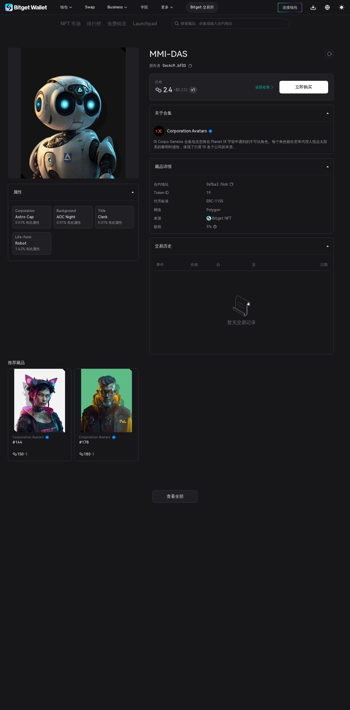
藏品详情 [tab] (242, 166)
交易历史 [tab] (242, 246)
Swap (90, 7)
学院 (144, 7)
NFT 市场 (70, 23)
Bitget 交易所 (202, 7)
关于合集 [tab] (242, 113)
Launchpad (145, 23)
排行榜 (94, 23)
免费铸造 (116, 23)
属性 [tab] (73, 192)
